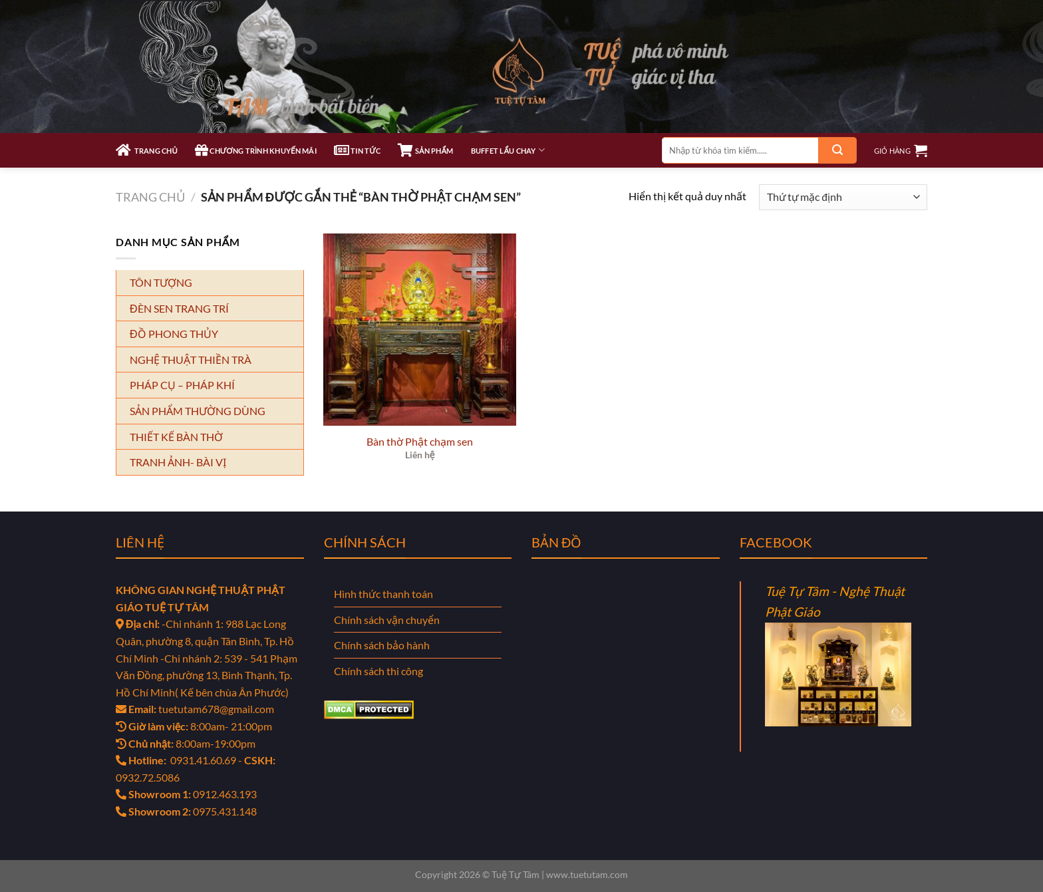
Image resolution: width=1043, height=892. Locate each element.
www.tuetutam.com (587, 874)
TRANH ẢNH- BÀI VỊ (178, 462)
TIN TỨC (357, 150)
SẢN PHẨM (425, 150)
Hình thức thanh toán (383, 593)
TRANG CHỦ (147, 150)
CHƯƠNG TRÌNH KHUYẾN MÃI (256, 150)
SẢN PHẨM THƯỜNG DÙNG (197, 410)
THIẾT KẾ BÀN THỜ (176, 436)
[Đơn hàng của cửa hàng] (843, 197)
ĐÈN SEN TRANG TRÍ (179, 308)
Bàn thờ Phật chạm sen (420, 441)
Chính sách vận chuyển (387, 619)
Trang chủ (150, 197)
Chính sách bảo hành (382, 645)
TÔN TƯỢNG (161, 282)
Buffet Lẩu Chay (508, 150)
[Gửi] (837, 150)
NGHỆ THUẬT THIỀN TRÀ (190, 359)
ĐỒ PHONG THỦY (174, 333)
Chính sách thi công (378, 671)
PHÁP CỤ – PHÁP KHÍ (182, 384)
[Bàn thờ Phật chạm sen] (419, 329)
